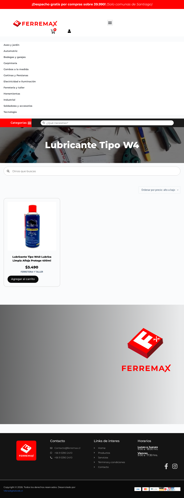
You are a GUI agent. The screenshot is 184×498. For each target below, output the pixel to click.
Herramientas (12, 93)
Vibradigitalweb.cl (13, 490)
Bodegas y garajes (15, 57)
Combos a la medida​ (16, 69)
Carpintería (10, 63)
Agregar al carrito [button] (23, 279)
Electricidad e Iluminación (20, 81)
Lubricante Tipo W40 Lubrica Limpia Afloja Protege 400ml (31, 258)
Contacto (57, 441)
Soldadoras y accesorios (18, 105)
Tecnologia (10, 111)
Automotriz (10, 50)
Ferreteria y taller (14, 87)
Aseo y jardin (11, 44)
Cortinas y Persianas (16, 75)
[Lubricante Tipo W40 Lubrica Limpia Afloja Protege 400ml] (32, 226)
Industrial (9, 99)
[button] (110, 23)
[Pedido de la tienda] (159, 189)
